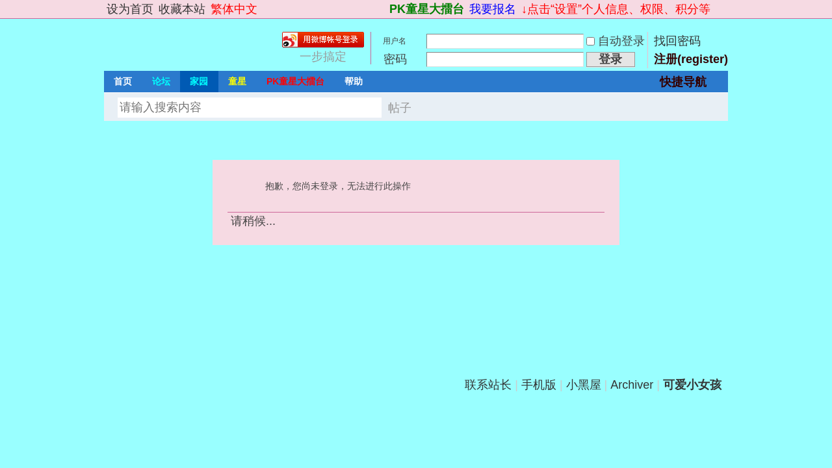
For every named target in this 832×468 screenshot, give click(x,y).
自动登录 (615, 40)
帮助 (353, 81)
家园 (199, 81)
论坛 (161, 81)
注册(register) (691, 59)
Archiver (631, 384)
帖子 (399, 107)
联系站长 (488, 384)
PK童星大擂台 (426, 9)
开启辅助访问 (383, 9)
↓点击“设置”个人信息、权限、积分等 (615, 9)
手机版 (538, 384)
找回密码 (677, 40)
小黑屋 (583, 384)
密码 (395, 59)
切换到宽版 (720, 9)
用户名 (394, 41)
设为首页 (130, 9)
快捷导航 (683, 81)
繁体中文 (234, 9)
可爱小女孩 (692, 384)
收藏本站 (182, 9)
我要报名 (492, 9)
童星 (237, 81)
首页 (123, 81)
